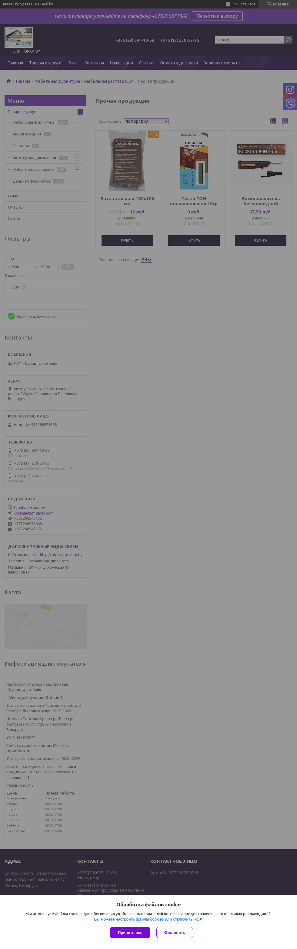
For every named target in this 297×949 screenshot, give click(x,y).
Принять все (130, 932)
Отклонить (174, 932)
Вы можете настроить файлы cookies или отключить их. (146, 919)
